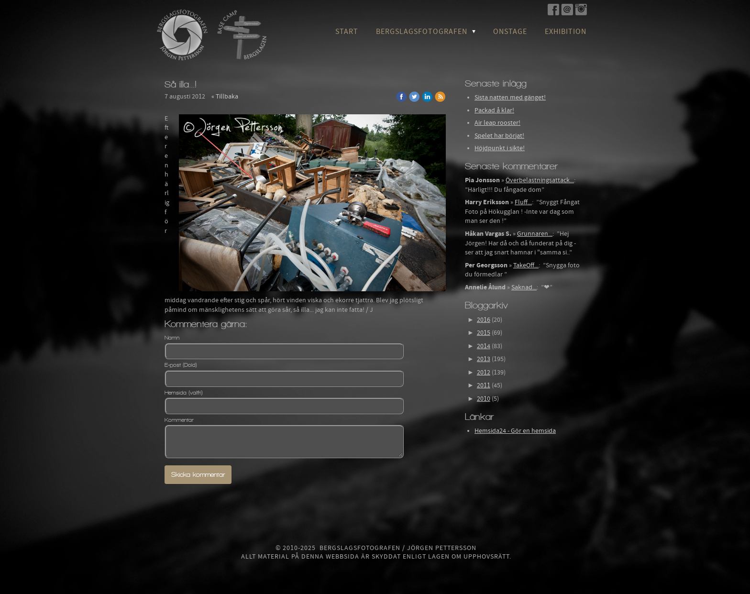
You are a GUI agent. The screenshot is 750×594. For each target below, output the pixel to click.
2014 (483, 346)
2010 (483, 399)
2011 (483, 385)
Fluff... (523, 202)
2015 (483, 333)
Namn (172, 338)
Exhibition (565, 31)
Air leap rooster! (497, 123)
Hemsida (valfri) (184, 393)
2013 (483, 359)
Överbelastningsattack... (540, 180)
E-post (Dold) (181, 365)
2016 (483, 320)
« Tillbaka (224, 96)
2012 (483, 372)
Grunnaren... (534, 234)
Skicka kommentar (198, 474)
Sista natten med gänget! (510, 97)
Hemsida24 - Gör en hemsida (515, 431)
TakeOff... (526, 265)
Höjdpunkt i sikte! (499, 148)
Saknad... (524, 287)
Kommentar (179, 420)
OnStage (510, 31)
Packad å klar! (494, 110)
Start (346, 31)
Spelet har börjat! (499, 136)
